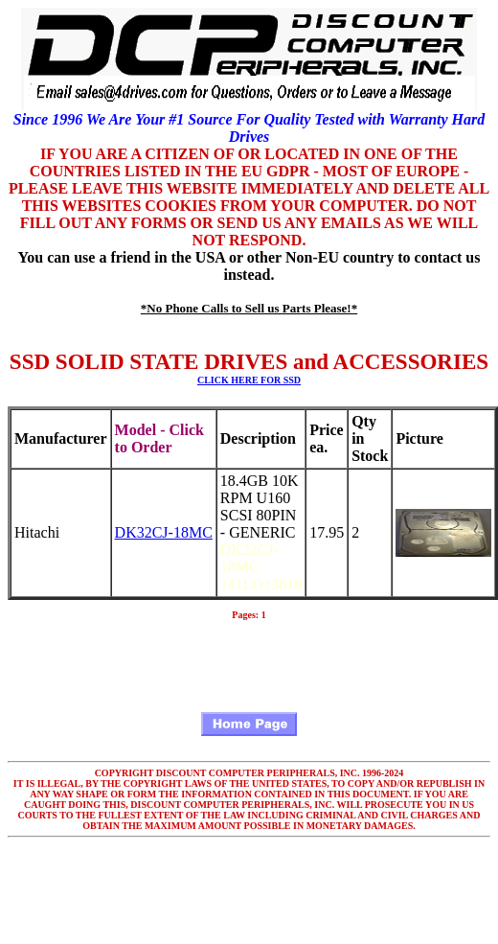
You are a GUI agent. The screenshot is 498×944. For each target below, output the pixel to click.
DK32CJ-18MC (164, 532)
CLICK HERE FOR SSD (249, 380)
